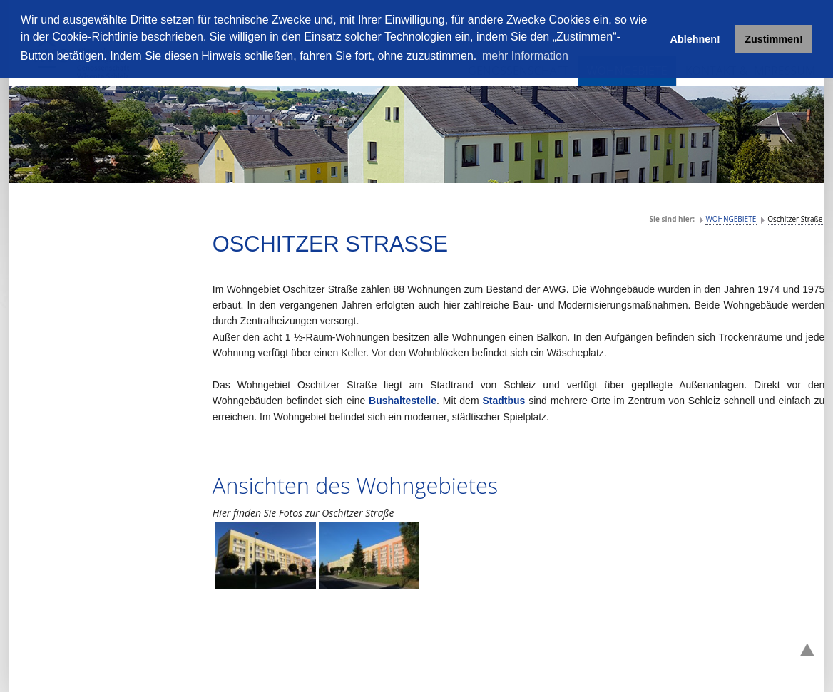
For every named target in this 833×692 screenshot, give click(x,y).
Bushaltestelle (402, 400)
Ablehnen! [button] (695, 39)
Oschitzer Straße (794, 219)
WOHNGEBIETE (731, 219)
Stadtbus (505, 400)
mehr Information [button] (525, 56)
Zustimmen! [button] (774, 39)
